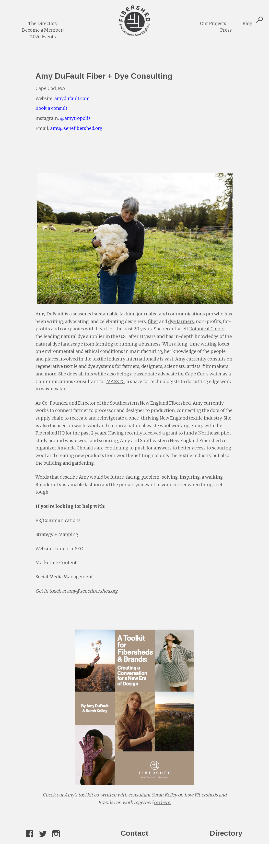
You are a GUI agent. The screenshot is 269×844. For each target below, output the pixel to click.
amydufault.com (72, 98)
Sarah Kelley (164, 795)
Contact (134, 833)
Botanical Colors (206, 329)
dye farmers (181, 321)
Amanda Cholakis (76, 448)
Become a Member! (43, 30)
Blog (247, 23)
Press (226, 30)
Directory (226, 833)
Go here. (162, 802)
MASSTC (115, 381)
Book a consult (51, 108)
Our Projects (213, 23)
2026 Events (43, 36)
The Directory (43, 23)
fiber (153, 321)
